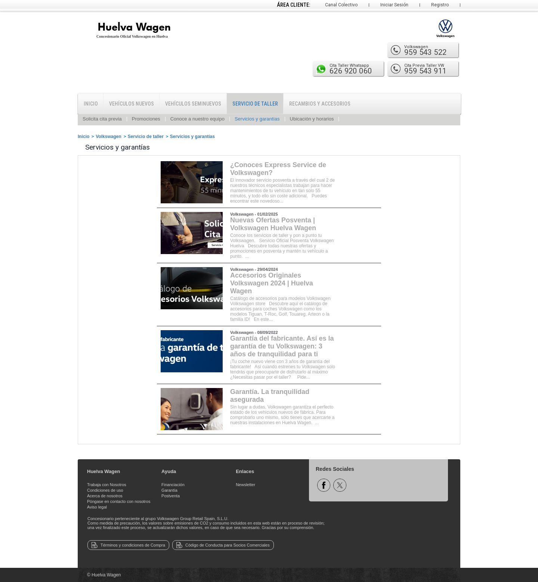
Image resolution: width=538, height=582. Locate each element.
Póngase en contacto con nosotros (118, 501)
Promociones (146, 119)
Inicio (91, 104)
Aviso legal (97, 507)
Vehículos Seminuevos (193, 104)
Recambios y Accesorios (319, 104)
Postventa (170, 496)
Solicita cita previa (102, 119)
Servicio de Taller (255, 104)
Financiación (173, 484)
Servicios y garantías (257, 119)
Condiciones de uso (105, 490)
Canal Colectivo (341, 4)
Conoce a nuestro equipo (197, 119)
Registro (440, 4)
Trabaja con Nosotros (106, 484)
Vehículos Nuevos (131, 104)
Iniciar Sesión (394, 4)
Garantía (169, 490)
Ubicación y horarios (312, 119)
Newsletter (245, 484)
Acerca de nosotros (105, 496)
